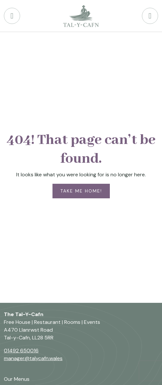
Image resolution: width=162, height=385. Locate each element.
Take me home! (81, 191)
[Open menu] (150, 16)
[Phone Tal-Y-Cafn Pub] (12, 16)
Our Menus (16, 379)
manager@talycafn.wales (33, 358)
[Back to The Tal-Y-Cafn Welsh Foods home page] (81, 16)
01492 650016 (21, 350)
